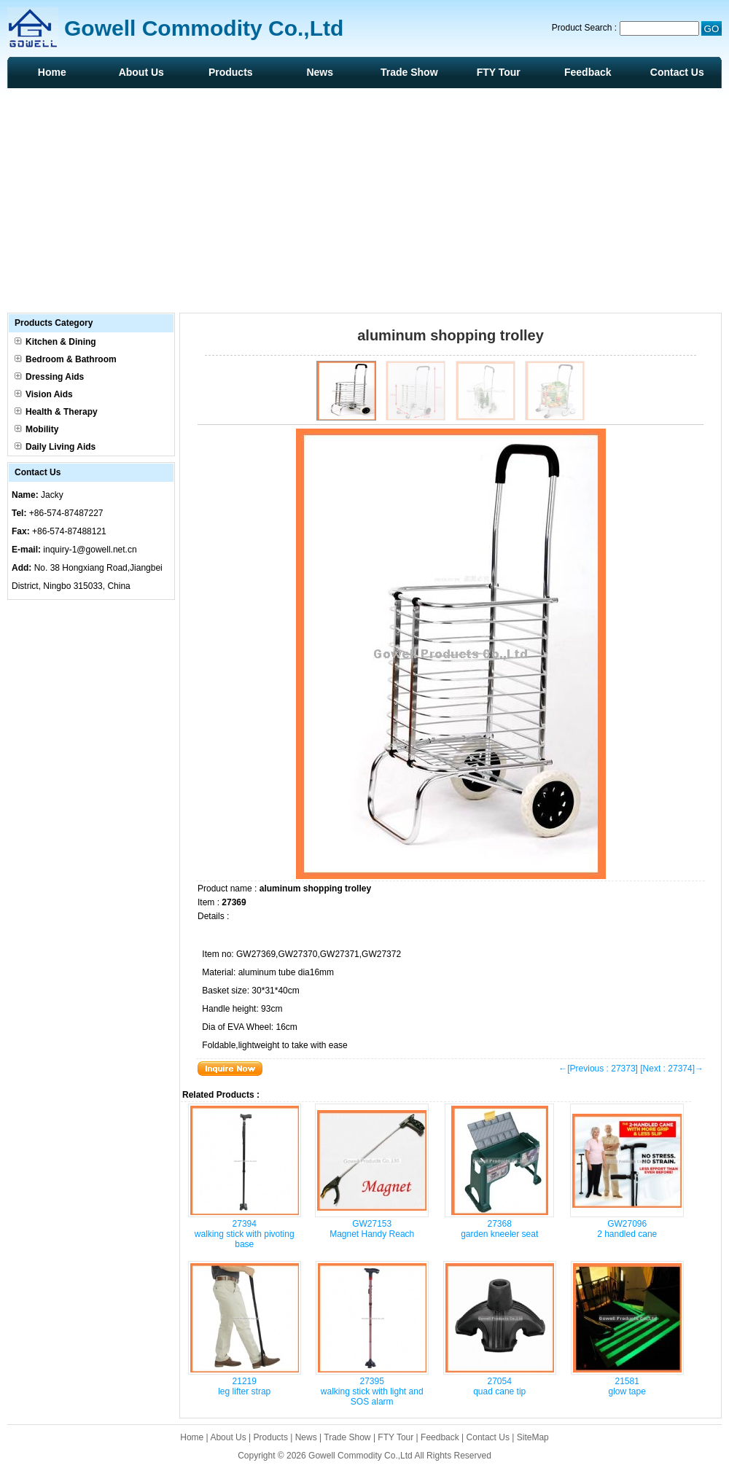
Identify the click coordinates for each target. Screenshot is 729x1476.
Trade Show (409, 72)
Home (52, 72)
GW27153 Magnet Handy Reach (372, 1229)
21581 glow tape (627, 1386)
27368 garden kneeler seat (499, 1229)
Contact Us (677, 72)
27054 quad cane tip (499, 1386)
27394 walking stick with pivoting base (245, 1234)
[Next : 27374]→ (671, 1068)
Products (230, 72)
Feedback (588, 72)
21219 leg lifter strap (244, 1386)
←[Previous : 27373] (598, 1068)
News (319, 72)
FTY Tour (499, 72)
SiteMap (533, 1437)
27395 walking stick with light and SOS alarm (372, 1391)
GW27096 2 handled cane (627, 1229)
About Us (141, 72)
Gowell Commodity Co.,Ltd (360, 1455)
